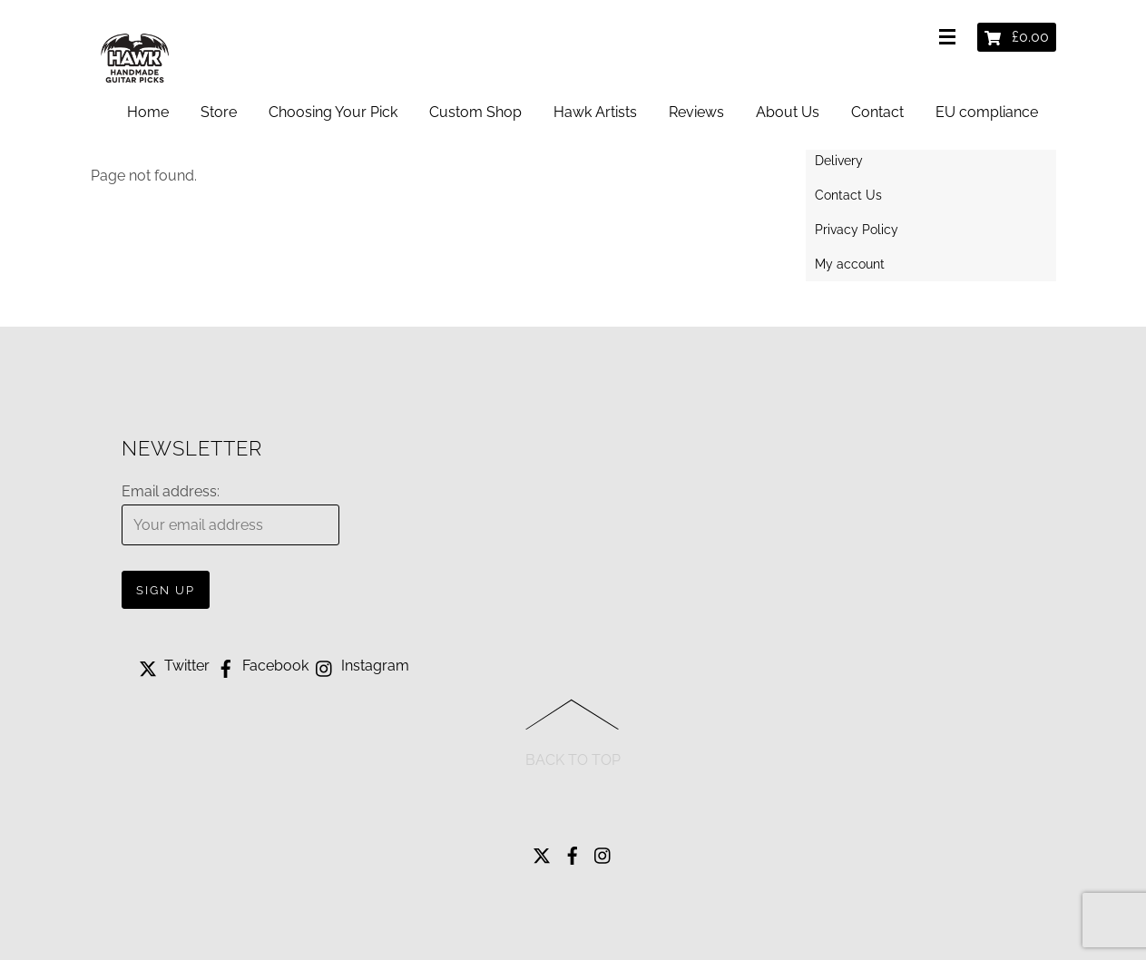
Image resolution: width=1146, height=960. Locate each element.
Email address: (171, 491)
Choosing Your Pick (333, 112)
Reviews (696, 112)
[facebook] (572, 850)
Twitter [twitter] (172, 665)
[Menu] (951, 38)
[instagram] (603, 850)
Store (219, 112)
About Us (787, 112)
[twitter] (541, 850)
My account (850, 264)
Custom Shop (475, 112)
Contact (877, 112)
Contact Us (848, 195)
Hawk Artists (595, 112)
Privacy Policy (856, 229)
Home (148, 112)
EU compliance (986, 112)
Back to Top (573, 760)
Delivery (839, 160)
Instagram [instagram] (360, 665)
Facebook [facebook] (261, 665)
